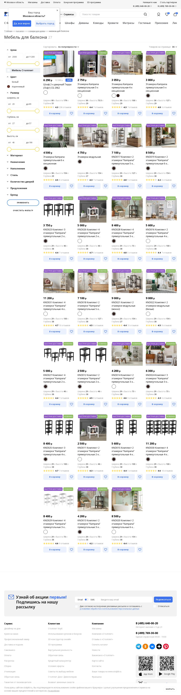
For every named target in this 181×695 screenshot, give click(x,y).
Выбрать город (45, 23)
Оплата (56, 2)
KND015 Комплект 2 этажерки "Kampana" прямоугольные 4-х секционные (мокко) (123, 451)
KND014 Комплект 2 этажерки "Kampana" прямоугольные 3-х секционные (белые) (123, 378)
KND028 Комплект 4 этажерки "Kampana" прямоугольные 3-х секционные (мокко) (123, 233)
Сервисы (67, 14)
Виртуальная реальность (60, 650)
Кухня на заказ (11, 633)
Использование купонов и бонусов (65, 633)
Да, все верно (22, 23)
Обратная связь (12, 676)
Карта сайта (98, 660)
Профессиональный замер (16, 639)
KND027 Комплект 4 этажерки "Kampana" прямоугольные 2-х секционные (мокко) (54, 378)
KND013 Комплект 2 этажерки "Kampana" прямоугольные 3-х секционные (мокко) (89, 524)
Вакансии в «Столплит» (103, 655)
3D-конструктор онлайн (59, 639)
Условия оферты (56, 666)
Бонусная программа (74, 2)
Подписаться (163, 599)
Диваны (84, 23)
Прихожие (161, 23)
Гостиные (144, 23)
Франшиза (97, 676)
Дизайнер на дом (12, 628)
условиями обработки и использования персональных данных (109, 608)
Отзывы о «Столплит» (102, 639)
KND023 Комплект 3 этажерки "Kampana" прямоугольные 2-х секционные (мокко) (54, 233)
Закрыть (170, 689)
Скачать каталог (100, 644)
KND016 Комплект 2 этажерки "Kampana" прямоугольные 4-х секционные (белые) (157, 233)
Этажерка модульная (89, 156)
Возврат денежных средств (61, 682)
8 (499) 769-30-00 (166, 6)
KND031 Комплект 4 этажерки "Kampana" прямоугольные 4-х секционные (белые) (54, 306)
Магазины (32, 2)
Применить (23, 202)
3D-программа (94, 2)
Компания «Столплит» (102, 633)
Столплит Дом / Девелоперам (62, 676)
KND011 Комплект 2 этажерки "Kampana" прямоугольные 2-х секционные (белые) (89, 451)
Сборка (7, 666)
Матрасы (128, 23)
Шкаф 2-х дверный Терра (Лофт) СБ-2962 (57, 86)
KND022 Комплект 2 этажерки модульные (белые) (158, 306)
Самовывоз (9, 650)
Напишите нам (150, 2)
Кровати (113, 23)
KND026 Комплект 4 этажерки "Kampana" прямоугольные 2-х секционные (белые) (89, 233)
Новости (96, 650)
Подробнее (53, 690)
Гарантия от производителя (17, 682)
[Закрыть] (57, 10)
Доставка (45, 2)
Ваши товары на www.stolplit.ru (106, 671)
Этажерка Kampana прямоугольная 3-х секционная (88, 87)
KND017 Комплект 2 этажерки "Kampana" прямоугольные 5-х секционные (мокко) (123, 160)
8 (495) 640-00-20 (147, 623)
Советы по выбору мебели (61, 671)
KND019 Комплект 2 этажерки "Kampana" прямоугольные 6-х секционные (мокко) (157, 160)
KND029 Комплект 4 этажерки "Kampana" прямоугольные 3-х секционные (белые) (54, 524)
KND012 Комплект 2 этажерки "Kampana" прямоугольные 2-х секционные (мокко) (89, 378)
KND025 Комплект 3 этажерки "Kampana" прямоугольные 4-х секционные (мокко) (54, 451)
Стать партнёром (168, 2)
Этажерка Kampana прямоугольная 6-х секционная (54, 160)
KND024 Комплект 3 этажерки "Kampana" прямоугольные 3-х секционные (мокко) (157, 378)
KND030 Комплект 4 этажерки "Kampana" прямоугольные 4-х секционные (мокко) (157, 451)
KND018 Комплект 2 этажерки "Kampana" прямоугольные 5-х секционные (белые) (89, 306)
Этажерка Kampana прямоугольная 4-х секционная (122, 87)
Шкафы (69, 23)
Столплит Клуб (55, 628)
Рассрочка (9, 660)
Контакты (96, 666)
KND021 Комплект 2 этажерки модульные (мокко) (123, 306)
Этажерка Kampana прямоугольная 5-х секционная (156, 87)
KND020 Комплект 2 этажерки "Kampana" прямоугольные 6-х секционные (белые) (123, 524)
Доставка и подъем (13, 644)
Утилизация (9, 671)
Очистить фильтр (23, 210)
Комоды (98, 23)
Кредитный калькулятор (59, 660)
